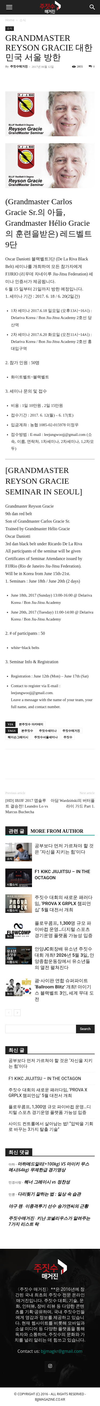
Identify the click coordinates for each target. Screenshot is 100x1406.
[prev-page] (8, 1012)
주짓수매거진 (19, 66)
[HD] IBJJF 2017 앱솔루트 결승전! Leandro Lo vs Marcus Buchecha (26, 806)
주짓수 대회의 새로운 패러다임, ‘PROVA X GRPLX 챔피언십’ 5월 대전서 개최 (64, 903)
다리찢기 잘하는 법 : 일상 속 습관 (49, 1194)
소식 (22, 20)
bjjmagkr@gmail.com (61, 1351)
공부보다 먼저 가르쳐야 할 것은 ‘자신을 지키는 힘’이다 (51, 1063)
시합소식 (12, 884)
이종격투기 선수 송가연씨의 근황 (56, 1206)
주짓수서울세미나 (46, 737)
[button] (9, 7)
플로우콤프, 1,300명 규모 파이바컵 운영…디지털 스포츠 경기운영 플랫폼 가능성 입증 (64, 929)
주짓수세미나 (48, 730)
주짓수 (67, 737)
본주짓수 (27, 730)
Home (9, 20)
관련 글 (16, 831)
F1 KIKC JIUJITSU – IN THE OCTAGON (45, 1078)
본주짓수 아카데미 (31, 724)
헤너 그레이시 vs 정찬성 (47, 1182)
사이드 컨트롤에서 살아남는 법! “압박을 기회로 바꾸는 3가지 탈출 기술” (51, 1126)
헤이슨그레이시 (18, 737)
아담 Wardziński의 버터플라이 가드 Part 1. (73, 803)
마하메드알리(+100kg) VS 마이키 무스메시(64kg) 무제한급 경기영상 (49, 1167)
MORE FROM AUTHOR (57, 831)
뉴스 (9, 936)
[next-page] (17, 1012)
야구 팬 (15, 1206)
